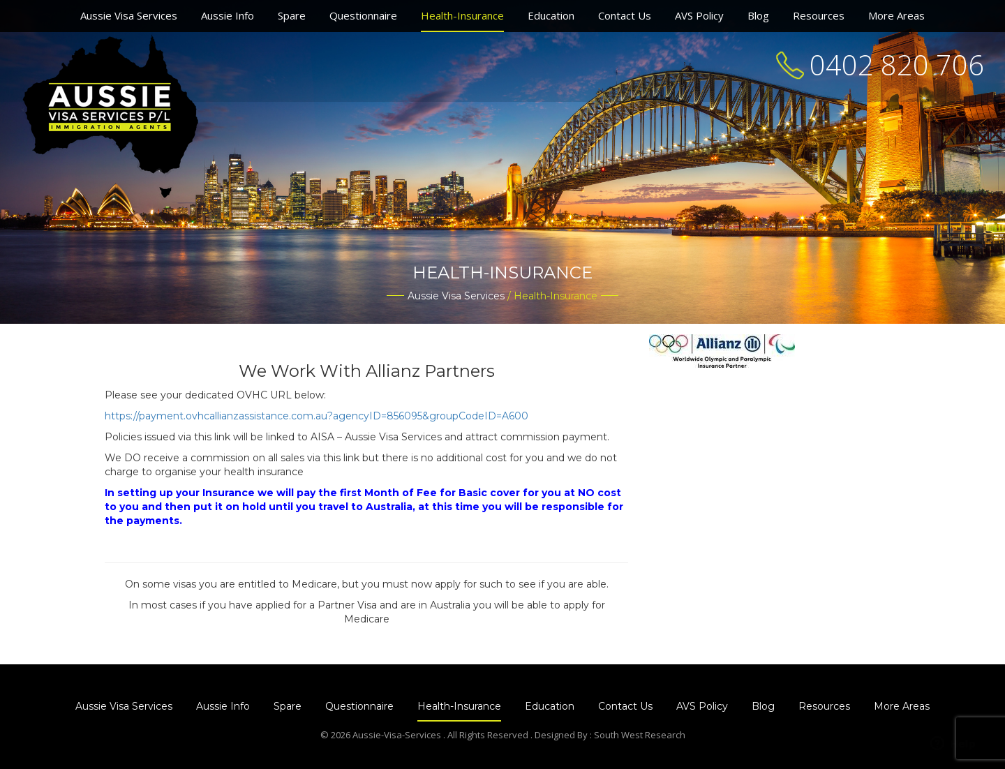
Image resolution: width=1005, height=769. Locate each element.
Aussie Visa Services (128, 15)
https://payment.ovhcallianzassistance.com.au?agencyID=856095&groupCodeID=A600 (316, 416)
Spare (292, 15)
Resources (818, 15)
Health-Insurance (462, 15)
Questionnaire (363, 15)
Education (551, 15)
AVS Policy (699, 15)
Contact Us (624, 15)
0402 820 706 (897, 64)
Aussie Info (227, 15)
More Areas (896, 15)
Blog (758, 15)
